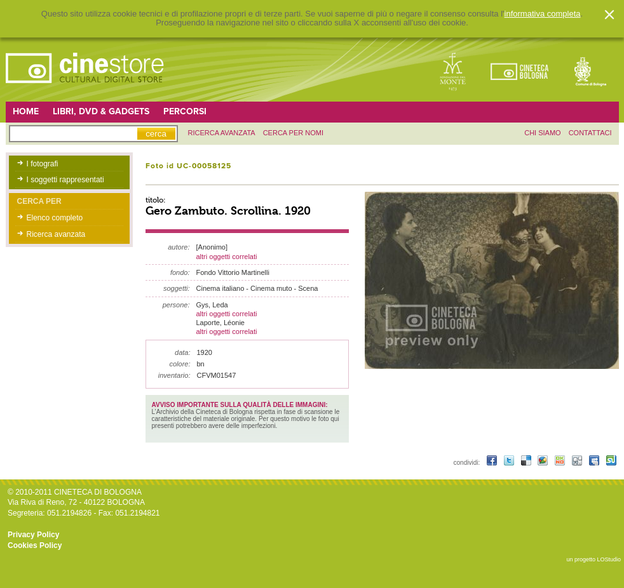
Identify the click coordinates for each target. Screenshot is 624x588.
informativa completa (543, 14)
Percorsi (185, 111)
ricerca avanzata (221, 133)
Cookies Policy (35, 545)
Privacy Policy (33, 534)
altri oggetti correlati (226, 256)
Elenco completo (55, 217)
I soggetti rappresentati (65, 179)
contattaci (590, 133)
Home (26, 111)
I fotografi (42, 163)
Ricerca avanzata (56, 234)
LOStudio (609, 559)
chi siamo (542, 133)
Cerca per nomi (293, 133)
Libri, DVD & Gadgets (101, 111)
